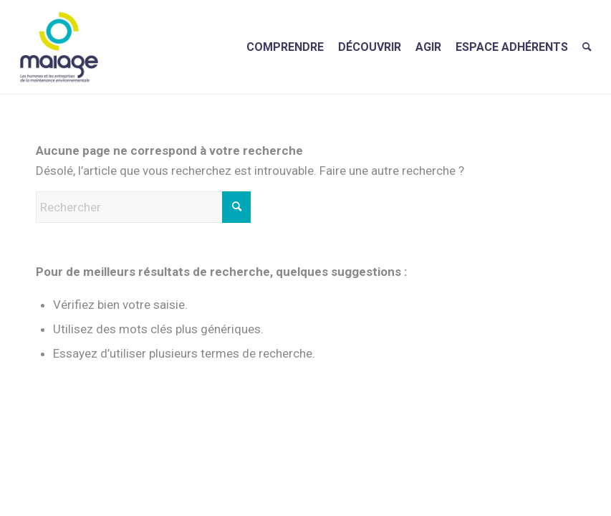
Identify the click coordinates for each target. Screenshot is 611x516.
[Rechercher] (587, 47)
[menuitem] (285, 47)
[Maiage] (59, 47)
